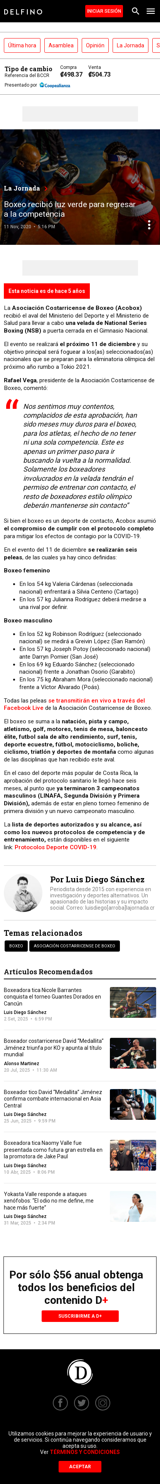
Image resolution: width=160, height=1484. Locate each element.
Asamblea (61, 45)
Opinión (95, 45)
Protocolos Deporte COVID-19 (55, 847)
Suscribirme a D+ (80, 1316)
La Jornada (130, 45)
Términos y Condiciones (85, 1452)
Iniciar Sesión (104, 11)
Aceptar (80, 1466)
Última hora (22, 45)
